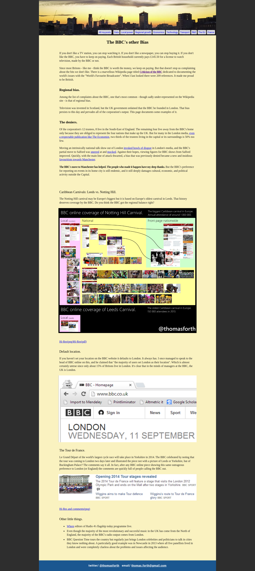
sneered (95, 151)
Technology (172, 32)
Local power (127, 32)
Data (116, 32)
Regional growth (143, 32)
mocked (111, 151)
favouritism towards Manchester (77, 159)
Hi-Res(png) (66, 341)
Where (70, 526)
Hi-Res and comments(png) (74, 508)
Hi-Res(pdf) (80, 341)
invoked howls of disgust (137, 147)
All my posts (105, 32)
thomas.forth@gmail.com (148, 565)
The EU (201, 32)
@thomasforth (109, 565)
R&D (194, 32)
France (211, 32)
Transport (184, 32)
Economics (158, 32)
